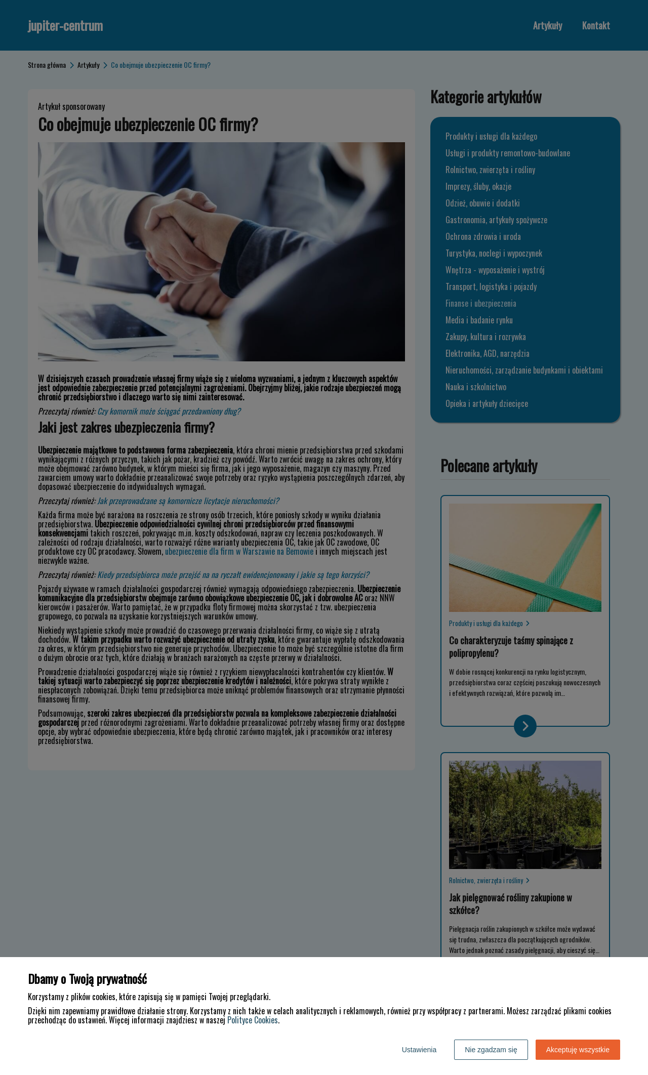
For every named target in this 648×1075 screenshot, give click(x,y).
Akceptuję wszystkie (578, 1050)
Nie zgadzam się (491, 1050)
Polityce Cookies (252, 1020)
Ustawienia (419, 1050)
